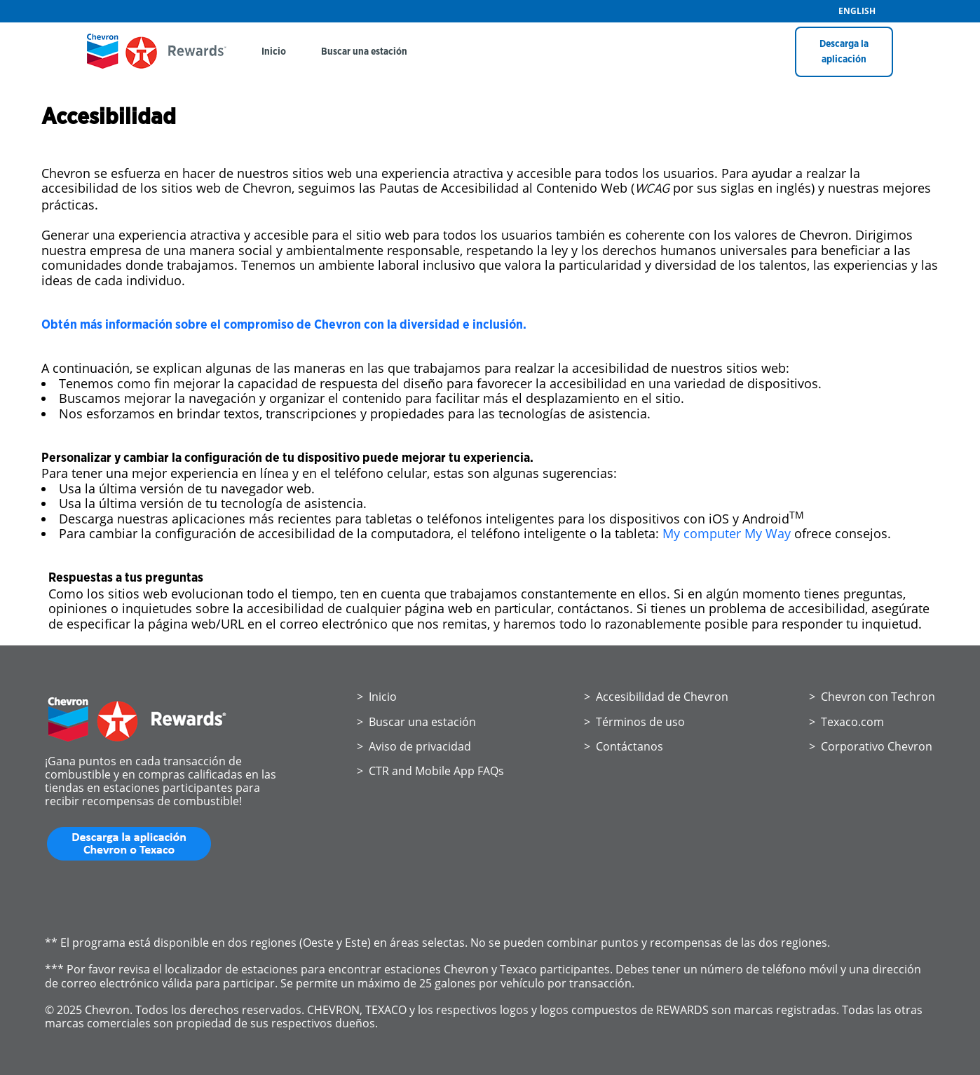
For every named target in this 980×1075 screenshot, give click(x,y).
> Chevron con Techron (872, 696)
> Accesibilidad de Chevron (656, 696)
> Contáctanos (623, 746)
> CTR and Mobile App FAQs (430, 771)
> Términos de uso (634, 722)
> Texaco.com (846, 722)
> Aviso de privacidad (414, 746)
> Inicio (377, 696)
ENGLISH (857, 11)
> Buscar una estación (416, 722)
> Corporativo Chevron (870, 746)
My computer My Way (726, 533)
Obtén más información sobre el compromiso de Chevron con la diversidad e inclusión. (285, 325)
